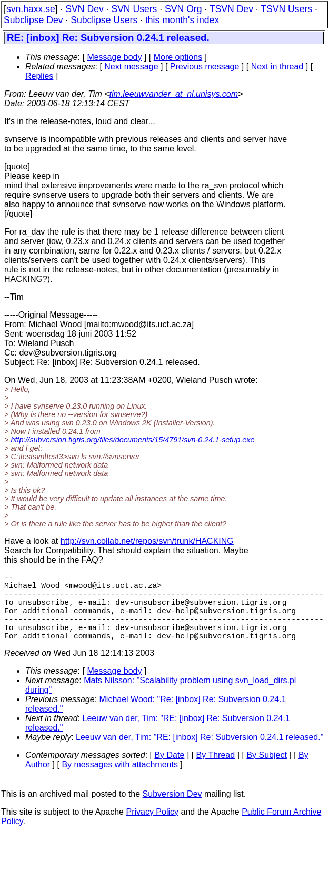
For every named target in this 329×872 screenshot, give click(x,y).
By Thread (215, 771)
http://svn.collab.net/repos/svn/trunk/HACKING (147, 540)
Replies (39, 76)
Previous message (205, 66)
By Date (169, 771)
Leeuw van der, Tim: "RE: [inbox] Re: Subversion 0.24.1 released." (199, 753)
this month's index (182, 20)
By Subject (266, 771)
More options (178, 57)
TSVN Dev (231, 9)
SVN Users (134, 9)
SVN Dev (84, 9)
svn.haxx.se (30, 9)
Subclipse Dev (33, 20)
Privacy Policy (152, 828)
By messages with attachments (120, 781)
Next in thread (277, 66)
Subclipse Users (104, 20)
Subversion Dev (172, 810)
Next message (131, 66)
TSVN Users (286, 9)
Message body (114, 57)
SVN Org (183, 9)
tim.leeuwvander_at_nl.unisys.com (173, 93)
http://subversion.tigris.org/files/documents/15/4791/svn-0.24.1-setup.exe (132, 439)
